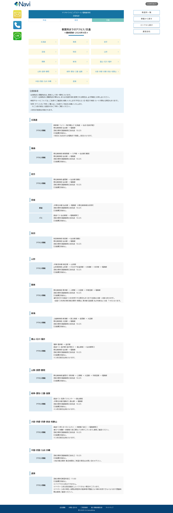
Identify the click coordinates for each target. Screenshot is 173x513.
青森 (74, 42)
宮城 (43, 52)
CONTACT (151, 4)
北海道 (43, 42)
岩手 (105, 42)
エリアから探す (146, 25)
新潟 (74, 62)
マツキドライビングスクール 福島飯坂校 (76, 12)
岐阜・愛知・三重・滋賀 (74, 71)
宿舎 (76, 20)
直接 (74, 81)
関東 (43, 62)
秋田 (74, 52)
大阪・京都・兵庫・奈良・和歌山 (106, 71)
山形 (105, 52)
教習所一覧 (146, 12)
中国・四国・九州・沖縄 (43, 81)
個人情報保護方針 (96, 507)
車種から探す (146, 19)
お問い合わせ (73, 507)
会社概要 (62, 507)
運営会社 (146, 31)
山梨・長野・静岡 (43, 71)
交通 (108, 20)
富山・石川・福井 (106, 62)
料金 (44, 20)
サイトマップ (109, 507)
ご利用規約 (84, 507)
